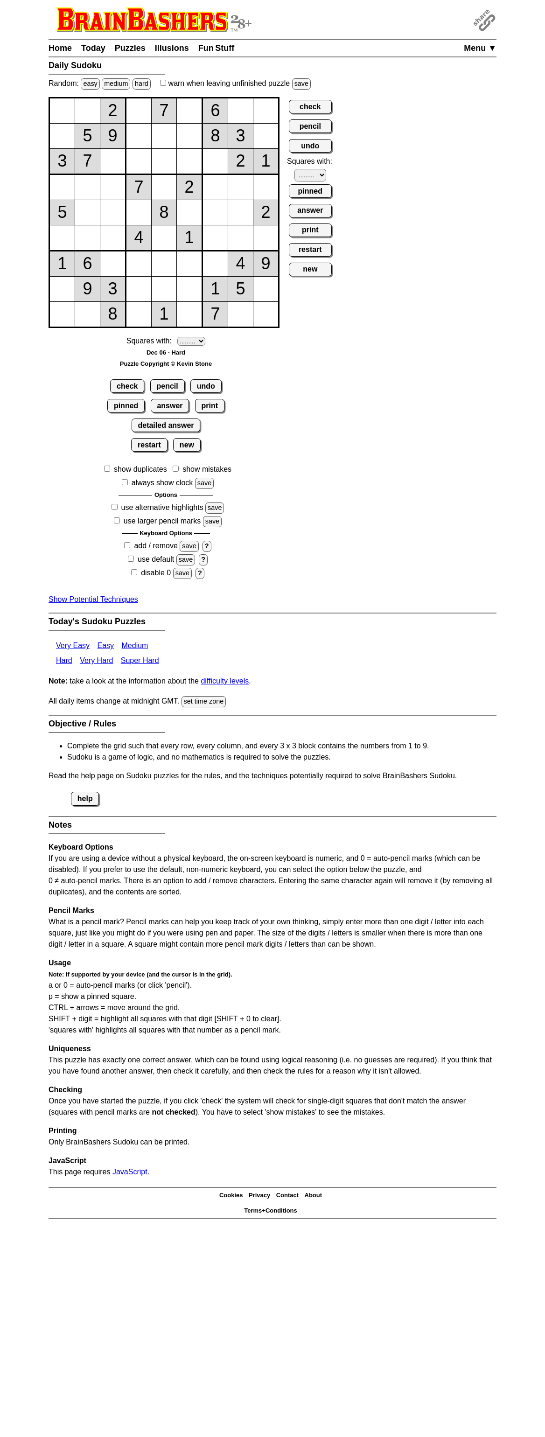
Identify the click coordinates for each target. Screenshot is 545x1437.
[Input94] (138, 314)
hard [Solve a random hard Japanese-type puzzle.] (141, 83)
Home (60, 48)
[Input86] (189, 289)
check (127, 386)
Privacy (259, 1195)
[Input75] (164, 263)
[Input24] (138, 136)
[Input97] (215, 314)
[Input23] (112, 136)
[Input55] (164, 212)
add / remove (155, 546)
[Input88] (240, 289)
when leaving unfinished (235, 83)
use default (156, 559)
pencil (167, 386)
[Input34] (138, 161)
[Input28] (240, 136)
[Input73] (112, 263)
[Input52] (87, 212)
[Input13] (112, 110)
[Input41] (62, 187)
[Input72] (87, 263)
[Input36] (189, 161)
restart (149, 445)
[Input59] (265, 212)
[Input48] (240, 187)
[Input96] (189, 314)
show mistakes (206, 469)
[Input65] (164, 237)
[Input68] (240, 237)
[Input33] (112, 161)
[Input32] (87, 161)
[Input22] (87, 136)
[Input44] (138, 187)
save (301, 83)
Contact (287, 1195)
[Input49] (265, 187)
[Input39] (265, 161)
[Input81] (62, 289)
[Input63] (112, 237)
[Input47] (215, 187)
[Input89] (265, 289)
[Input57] (215, 212)
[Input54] (138, 212)
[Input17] (215, 110)
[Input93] (112, 314)
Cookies (231, 1195)
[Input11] (62, 110)
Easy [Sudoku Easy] (105, 645)
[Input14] (138, 110)
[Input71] (62, 263)
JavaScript (129, 1172)
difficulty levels (225, 681)
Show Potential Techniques (93, 599)
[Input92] (87, 314)
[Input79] (265, 263)
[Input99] (265, 314)
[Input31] (62, 161)
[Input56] (189, 212)
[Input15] (164, 110)
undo (206, 386)
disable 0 (156, 573)
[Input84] (138, 289)
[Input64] (138, 237)
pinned (126, 406)
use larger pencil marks (162, 521)
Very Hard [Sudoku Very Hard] (96, 660)
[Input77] (215, 263)
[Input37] (215, 161)
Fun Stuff (216, 48)
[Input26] (189, 136)
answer (169, 406)
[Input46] (189, 187)
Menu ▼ (480, 48)
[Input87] (215, 289)
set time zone (204, 701)
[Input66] (189, 237)
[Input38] (240, 161)
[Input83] (112, 289)
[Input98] (240, 314)
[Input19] (265, 110)
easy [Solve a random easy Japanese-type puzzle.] (90, 83)
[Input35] (164, 161)
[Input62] (87, 237)
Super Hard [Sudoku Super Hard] (140, 660)
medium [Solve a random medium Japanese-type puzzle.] (116, 83)
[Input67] (215, 237)
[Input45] (164, 187)
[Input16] (189, 110)
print (210, 406)
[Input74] (138, 263)
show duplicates (140, 469)
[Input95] (164, 314)
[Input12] (87, 110)
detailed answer (166, 425)
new (187, 445)
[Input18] (240, 110)
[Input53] (112, 212)
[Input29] (265, 136)
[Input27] (215, 136)
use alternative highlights (162, 507)
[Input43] (112, 187)
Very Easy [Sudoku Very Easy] (73, 645)
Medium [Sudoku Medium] (135, 645)
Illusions (172, 48)
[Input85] (164, 289)
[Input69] (265, 237)
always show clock (162, 483)
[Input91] (62, 314)
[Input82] (87, 289)
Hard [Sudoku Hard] (64, 660)
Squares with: (149, 341)
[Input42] (87, 187)
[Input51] (62, 212)
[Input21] (62, 136)
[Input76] (189, 263)
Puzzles (130, 48)
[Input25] (164, 136)
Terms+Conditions (270, 1210)
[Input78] (240, 263)
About (313, 1195)
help (85, 798)
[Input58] (240, 212)
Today (93, 48)
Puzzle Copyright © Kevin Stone (166, 363)
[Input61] (62, 237)
